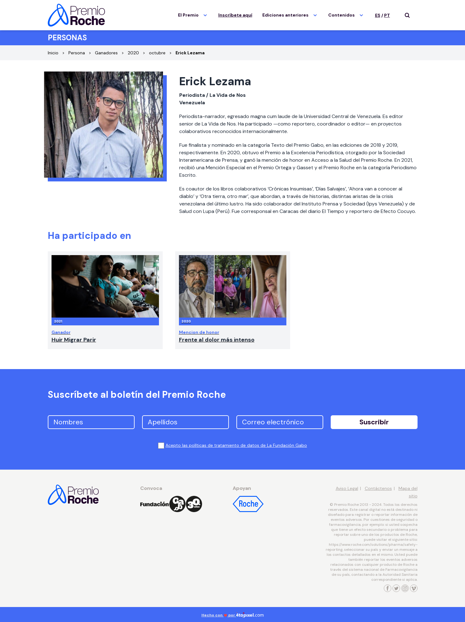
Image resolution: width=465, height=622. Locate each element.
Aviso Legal (347, 488)
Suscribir (374, 422)
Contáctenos (378, 488)
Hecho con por (232, 615)
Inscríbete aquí (235, 15)
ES (377, 15)
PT (387, 15)
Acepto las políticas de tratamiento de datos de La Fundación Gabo (236, 445)
